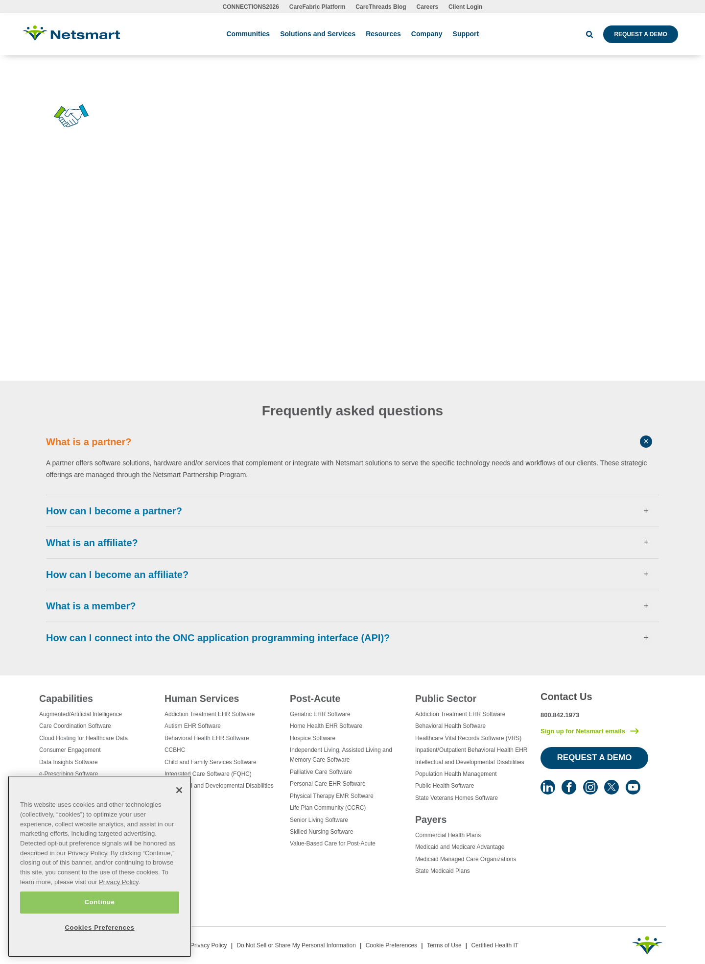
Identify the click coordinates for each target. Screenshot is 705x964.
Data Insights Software (68, 762)
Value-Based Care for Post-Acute (333, 843)
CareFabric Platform (317, 6)
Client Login (465, 6)
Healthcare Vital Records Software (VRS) (468, 738)
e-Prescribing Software (68, 774)
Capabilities (66, 698)
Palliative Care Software (321, 772)
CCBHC (174, 750)
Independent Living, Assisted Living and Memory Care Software (341, 755)
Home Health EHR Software (326, 726)
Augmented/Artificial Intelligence (80, 714)
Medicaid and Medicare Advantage (459, 847)
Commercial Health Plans (448, 835)
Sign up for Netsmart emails (582, 731)
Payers (430, 819)
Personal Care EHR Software (328, 783)
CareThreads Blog (380, 6)
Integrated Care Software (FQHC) (208, 774)
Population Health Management (456, 774)
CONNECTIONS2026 (251, 6)
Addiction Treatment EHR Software (209, 714)
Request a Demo (640, 34)
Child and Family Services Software (210, 762)
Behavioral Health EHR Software (206, 738)
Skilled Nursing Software (321, 831)
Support (466, 34)
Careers (428, 6)
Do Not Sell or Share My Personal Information (295, 945)
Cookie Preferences (391, 945)
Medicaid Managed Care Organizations (465, 859)
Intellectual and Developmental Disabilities (219, 785)
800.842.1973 (560, 715)
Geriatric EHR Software (320, 714)
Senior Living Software (319, 820)
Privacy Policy (208, 945)
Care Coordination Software (75, 726)
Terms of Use (444, 945)
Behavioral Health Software (450, 726)
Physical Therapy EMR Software (332, 796)
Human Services (201, 698)
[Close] (179, 790)
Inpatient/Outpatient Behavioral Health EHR (471, 750)
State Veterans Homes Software (456, 798)
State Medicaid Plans (442, 871)
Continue (99, 902)
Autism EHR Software (192, 726)
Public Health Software (444, 785)
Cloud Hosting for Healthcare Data (83, 738)
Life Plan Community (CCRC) (328, 807)
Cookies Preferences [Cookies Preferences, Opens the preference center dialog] (99, 927)
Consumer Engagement (70, 750)
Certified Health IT (494, 945)
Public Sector (445, 698)
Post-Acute (315, 698)
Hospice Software (312, 738)
